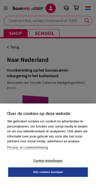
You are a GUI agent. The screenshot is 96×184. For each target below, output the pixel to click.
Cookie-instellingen (47, 161)
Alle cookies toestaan (48, 172)
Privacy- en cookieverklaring (27, 147)
